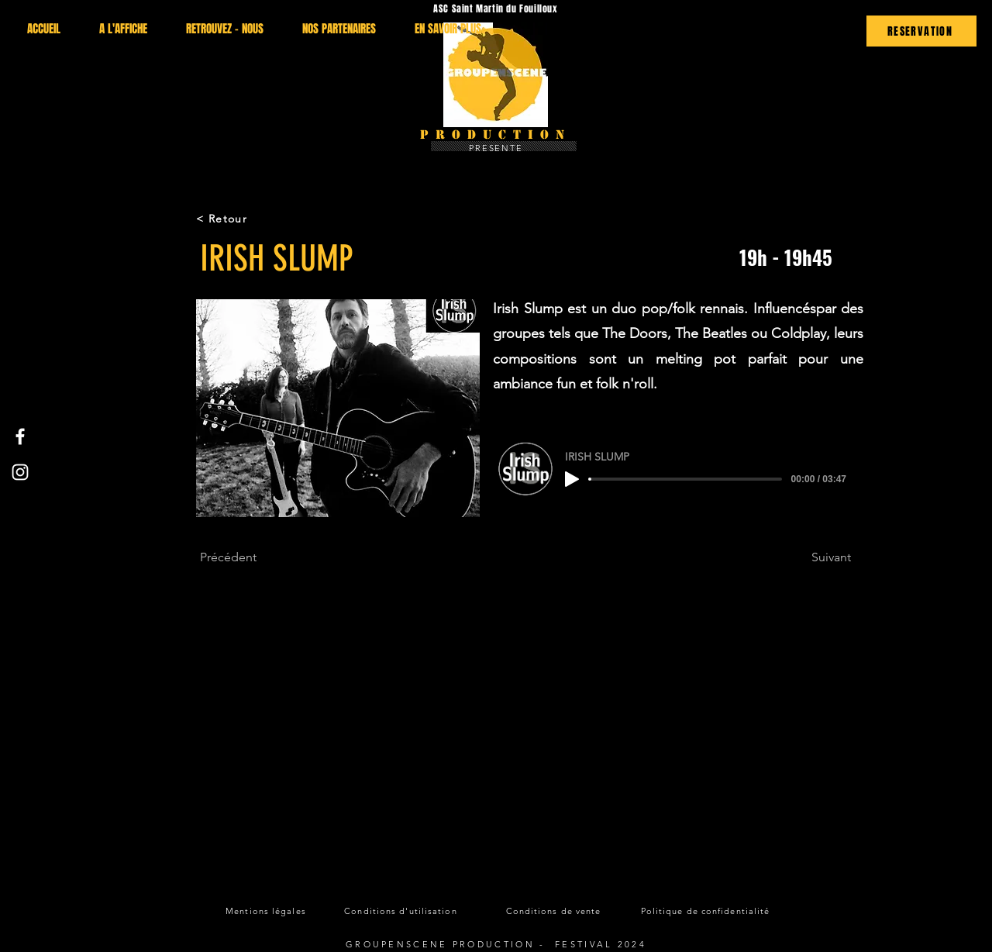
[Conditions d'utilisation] (402, 910)
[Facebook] (20, 436)
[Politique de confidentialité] (707, 910)
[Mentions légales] (267, 910)
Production (495, 134)
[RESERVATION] (921, 31)
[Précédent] (251, 557)
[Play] (572, 479)
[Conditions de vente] (555, 910)
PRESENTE (496, 148)
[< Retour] (251, 218)
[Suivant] (812, 557)
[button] (338, 408)
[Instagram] (20, 472)
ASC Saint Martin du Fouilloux (495, 9)
